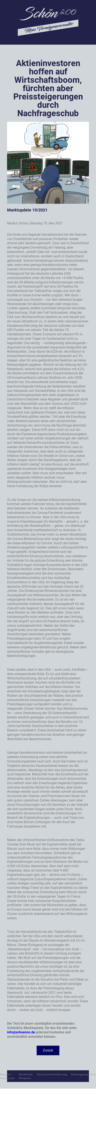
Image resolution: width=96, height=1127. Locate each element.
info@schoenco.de (21, 1032)
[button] (48, 1050)
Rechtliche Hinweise (26, 1076)
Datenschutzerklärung (52, 1074)
